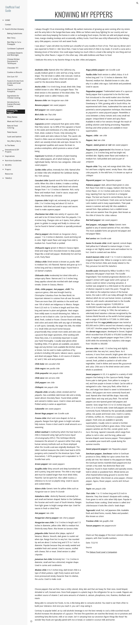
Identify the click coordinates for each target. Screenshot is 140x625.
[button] (137, 3)
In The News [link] (10, 145)
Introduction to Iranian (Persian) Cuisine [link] (13, 104)
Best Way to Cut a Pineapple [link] (14, 43)
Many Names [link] (12, 117)
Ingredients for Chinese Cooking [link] (13, 97)
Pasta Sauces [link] (12, 132)
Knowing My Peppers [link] (12, 112)
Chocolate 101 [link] (12, 68)
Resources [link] (9, 174)
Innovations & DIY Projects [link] (12, 151)
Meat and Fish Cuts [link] (14, 121)
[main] (84, 15)
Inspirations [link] (10, 156)
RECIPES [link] (8, 165)
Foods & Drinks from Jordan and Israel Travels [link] (15, 83)
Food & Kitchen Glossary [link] (14, 29)
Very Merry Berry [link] (14, 141)
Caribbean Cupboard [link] (15, 49)
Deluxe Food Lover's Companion (103, 552)
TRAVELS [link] (8, 178)
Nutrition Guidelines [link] (13, 161)
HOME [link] (7, 20)
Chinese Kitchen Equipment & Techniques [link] (13, 61)
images (102, 535)
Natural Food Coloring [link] (12, 127)
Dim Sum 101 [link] (12, 77)
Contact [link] (8, 25)
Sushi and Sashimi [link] (14, 137)
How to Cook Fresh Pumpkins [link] (14, 90)
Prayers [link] (8, 169)
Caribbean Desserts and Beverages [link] (15, 54)
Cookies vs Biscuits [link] (14, 72)
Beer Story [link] (11, 38)
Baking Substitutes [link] (14, 33)
